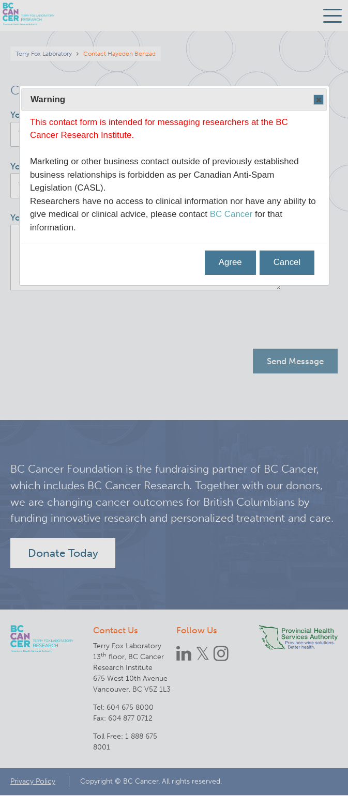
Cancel (286, 262)
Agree (229, 262)
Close (318, 100)
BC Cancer (231, 214)
